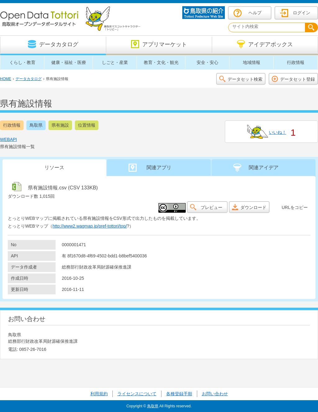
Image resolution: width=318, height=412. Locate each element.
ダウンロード (253, 207)
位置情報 (86, 125)
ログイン (301, 12)
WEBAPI (8, 139)
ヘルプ (254, 12)
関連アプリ (159, 167)
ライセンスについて (137, 393)
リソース (54, 167)
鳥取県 (36, 125)
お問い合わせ (215, 393)
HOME (5, 79)
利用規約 (99, 393)
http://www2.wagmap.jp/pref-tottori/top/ (89, 226)
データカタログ (29, 79)
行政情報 (11, 125)
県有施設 (60, 125)
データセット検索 (245, 79)
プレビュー (211, 207)
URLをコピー (295, 207)
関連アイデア (264, 167)
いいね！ (277, 132)
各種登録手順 (179, 393)
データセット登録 (297, 79)
